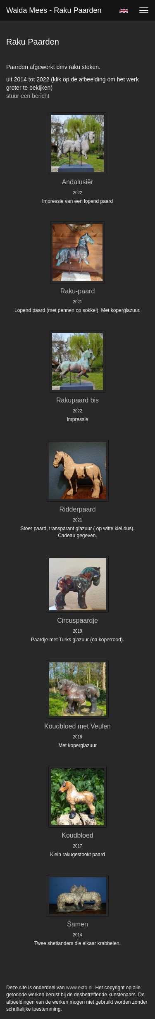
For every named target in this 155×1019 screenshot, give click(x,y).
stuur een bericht (27, 96)
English (124, 10)
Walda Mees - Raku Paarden (53, 10)
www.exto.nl (79, 987)
